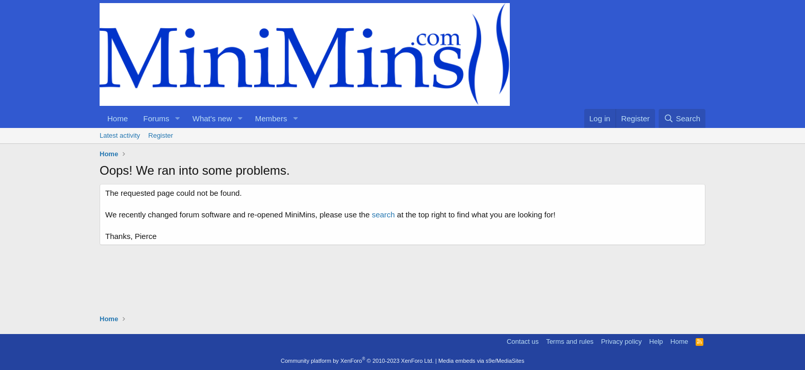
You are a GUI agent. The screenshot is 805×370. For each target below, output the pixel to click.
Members (271, 118)
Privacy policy (621, 341)
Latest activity (120, 135)
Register (160, 135)
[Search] (682, 118)
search (383, 214)
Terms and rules (569, 341)
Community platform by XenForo (357, 361)
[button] (177, 118)
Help (656, 341)
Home (117, 118)
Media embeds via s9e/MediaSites (481, 361)
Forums (156, 118)
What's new (212, 118)
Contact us (523, 341)
